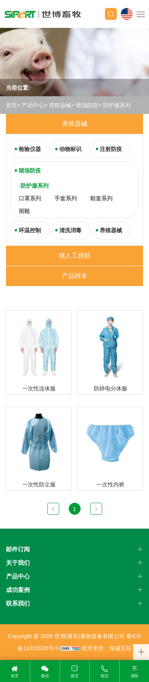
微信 (45, 676)
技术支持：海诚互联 (106, 648)
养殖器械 (60, 105)
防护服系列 (117, 105)
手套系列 (65, 198)
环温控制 (30, 230)
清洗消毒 (70, 230)
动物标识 (70, 149)
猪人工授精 (75, 255)
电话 (104, 676)
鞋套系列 (101, 198)
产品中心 (33, 105)
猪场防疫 (87, 105)
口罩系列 (30, 198)
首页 (11, 105)
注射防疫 (111, 149)
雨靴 (24, 211)
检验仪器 (30, 149)
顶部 (134, 676)
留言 (75, 676)
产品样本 (74, 275)
